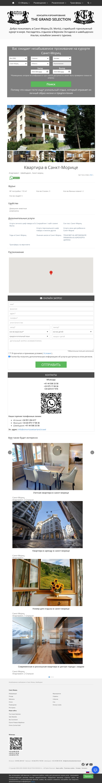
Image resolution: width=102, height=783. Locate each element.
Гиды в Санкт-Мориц (17, 235)
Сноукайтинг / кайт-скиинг (47, 223)
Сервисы (55, 696)
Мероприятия (57, 693)
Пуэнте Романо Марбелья (16, 722)
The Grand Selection (15, 714)
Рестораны (12, 707)
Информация (13, 693)
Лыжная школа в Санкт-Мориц (48, 235)
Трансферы (76, 3)
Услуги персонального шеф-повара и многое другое (47, 229)
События (55, 699)
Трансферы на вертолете (19, 244)
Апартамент (14, 173)
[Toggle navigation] (89, 3)
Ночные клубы (57, 705)
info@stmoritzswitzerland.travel (32, 429)
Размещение (41, 3)
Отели (11, 702)
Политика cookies (69, 768)
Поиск (51, 84)
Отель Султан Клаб (14, 725)
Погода (11, 696)
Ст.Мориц (24, 3)
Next (92, 156)
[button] (51, 273)
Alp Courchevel (13, 719)
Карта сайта (59, 768)
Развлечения (59, 3)
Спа (54, 702)
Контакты (85, 768)
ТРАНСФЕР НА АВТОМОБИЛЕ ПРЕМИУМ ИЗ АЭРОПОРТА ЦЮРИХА (74, 237)
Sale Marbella (13, 717)
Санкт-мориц (37, 173)
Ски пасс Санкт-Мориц (72, 223)
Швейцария (26, 173)
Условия (47, 353)
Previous (9, 156)
